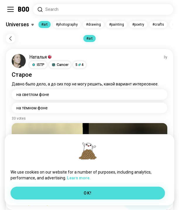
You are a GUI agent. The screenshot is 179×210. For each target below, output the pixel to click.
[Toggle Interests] (20, 24)
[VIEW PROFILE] (19, 61)
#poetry (138, 24)
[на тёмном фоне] (89, 108)
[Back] (10, 38)
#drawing (93, 24)
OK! (88, 193)
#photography (67, 24)
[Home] (24, 9)
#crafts (158, 24)
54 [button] (79, 65)
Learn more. (79, 178)
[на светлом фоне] (89, 94)
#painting (116, 24)
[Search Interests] (103, 9)
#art (44, 24)
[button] (38, 64)
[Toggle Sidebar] (10, 9)
